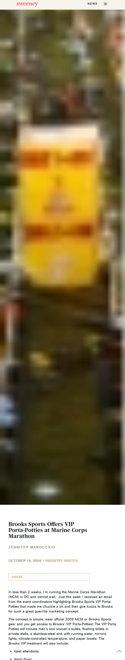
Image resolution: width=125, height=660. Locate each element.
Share (17, 577)
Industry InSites (61, 560)
